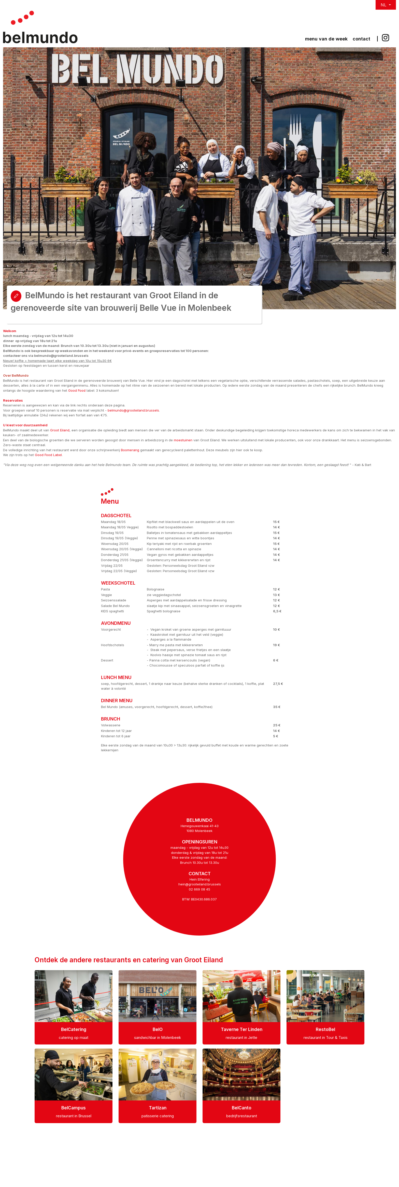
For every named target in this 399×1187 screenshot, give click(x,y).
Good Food (77, 390)
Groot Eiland (59, 430)
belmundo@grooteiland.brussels (133, 410)
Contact (361, 38)
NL (384, 4)
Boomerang (130, 450)
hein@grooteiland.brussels (199, 884)
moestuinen (183, 440)
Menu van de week (326, 38)
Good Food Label (48, 455)
